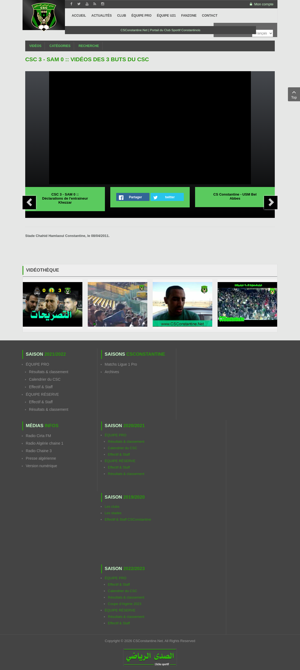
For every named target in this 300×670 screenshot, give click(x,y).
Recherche (89, 46)
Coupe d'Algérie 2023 (124, 604)
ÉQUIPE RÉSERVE (42, 394)
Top (294, 94)
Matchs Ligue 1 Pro (121, 364)
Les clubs (112, 507)
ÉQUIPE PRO (37, 364)
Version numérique (41, 466)
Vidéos (35, 46)
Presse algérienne (41, 458)
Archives (112, 372)
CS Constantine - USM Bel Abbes (235, 196)
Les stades (113, 513)
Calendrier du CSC (45, 379)
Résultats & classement (48, 372)
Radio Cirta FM (38, 436)
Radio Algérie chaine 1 (44, 443)
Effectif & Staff (41, 387)
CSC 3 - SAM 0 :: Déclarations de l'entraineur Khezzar (65, 198)
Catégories (59, 46)
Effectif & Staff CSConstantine (128, 519)
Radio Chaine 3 (39, 451)
